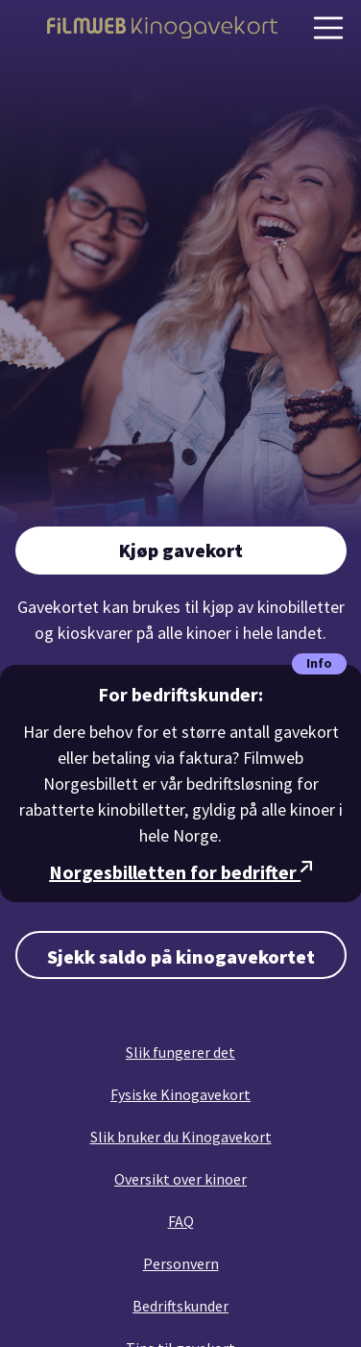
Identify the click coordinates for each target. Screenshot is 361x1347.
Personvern (181, 1263)
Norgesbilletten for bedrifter (180, 872)
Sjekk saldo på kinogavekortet (181, 956)
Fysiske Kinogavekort (180, 1094)
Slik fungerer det (180, 1052)
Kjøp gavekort (181, 550)
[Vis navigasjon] (328, 28)
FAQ (181, 1221)
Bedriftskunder (180, 1305)
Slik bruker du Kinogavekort (181, 1136)
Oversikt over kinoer (180, 1178)
